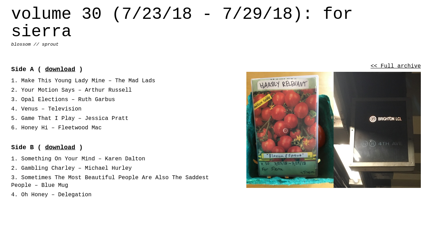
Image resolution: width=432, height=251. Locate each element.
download (60, 69)
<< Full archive (396, 66)
